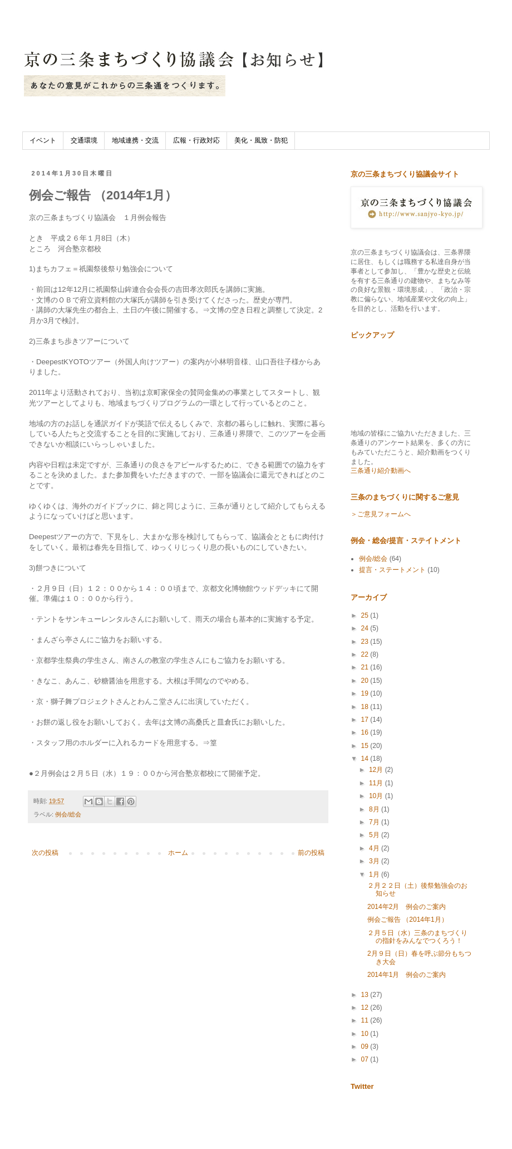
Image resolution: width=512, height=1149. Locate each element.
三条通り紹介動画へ (381, 471)
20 (366, 680)
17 (366, 719)
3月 (375, 861)
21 (366, 667)
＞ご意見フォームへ (381, 514)
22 (366, 654)
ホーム (178, 853)
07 (366, 1059)
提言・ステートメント (392, 570)
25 (366, 615)
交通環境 (84, 140)
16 (366, 732)
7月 (375, 822)
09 (366, 1046)
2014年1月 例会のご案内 (406, 975)
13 (366, 995)
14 (366, 758)
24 (366, 628)
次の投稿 (45, 853)
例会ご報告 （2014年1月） (407, 919)
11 (366, 1020)
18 (366, 707)
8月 (375, 809)
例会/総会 (68, 814)
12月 (377, 770)
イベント (42, 140)
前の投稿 (311, 853)
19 (366, 693)
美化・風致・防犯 (261, 140)
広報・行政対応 (196, 140)
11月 (377, 783)
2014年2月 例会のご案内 (406, 907)
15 (366, 746)
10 (366, 1034)
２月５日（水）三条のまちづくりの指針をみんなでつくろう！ (417, 937)
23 (366, 642)
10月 (377, 796)
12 (366, 1007)
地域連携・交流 (135, 140)
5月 (375, 835)
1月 (375, 874)
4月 (375, 848)
